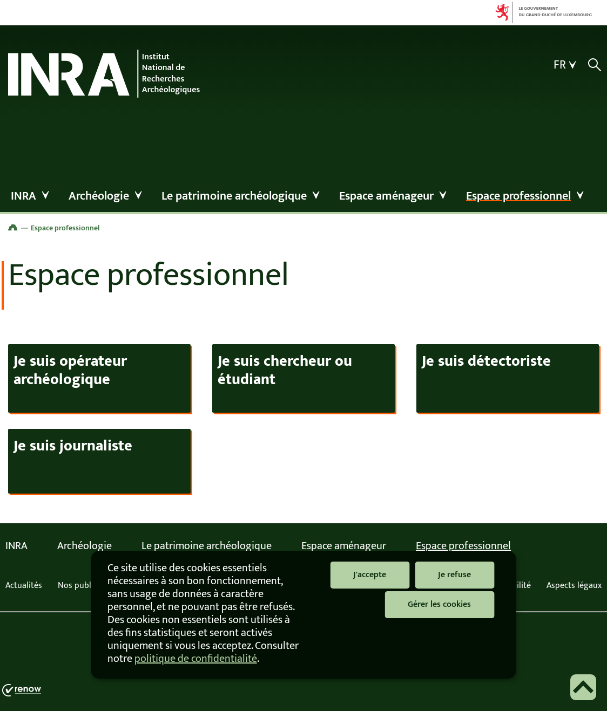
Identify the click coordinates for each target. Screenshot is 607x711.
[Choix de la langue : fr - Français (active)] (566, 65)
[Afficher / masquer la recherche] (594, 65)
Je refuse (454, 575)
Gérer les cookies (439, 604)
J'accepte (369, 575)
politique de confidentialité (195, 659)
